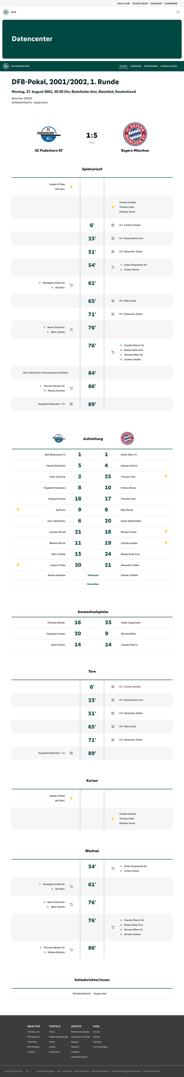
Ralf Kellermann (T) (55, 455)
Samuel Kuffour (129, 466)
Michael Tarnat (127, 212)
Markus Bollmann (56, 466)
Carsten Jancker (127, 202)
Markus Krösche (56, 391)
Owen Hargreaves (133, 265)
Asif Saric (60, 189)
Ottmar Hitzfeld (129, 575)
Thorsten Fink (128, 499)
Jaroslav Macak (57, 532)
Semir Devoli (54, 327)
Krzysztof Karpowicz (49, 404)
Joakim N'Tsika (57, 184)
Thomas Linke (126, 207)
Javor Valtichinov (32, 373)
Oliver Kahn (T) (129, 455)
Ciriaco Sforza (131, 269)
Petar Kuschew (57, 477)
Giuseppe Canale (52, 283)
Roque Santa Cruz (133, 238)
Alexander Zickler (133, 251)
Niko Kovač (130, 301)
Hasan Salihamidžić (131, 521)
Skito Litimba (58, 332)
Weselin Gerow (57, 543)
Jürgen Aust (40, 102)
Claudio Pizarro (132, 345)
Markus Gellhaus (56, 575)
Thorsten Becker (52, 386)
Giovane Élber (131, 355)
